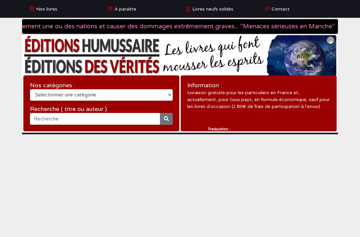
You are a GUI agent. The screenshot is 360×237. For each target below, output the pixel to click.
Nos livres (46, 9)
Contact (280, 9)
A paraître (125, 9)
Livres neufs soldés (212, 9)
